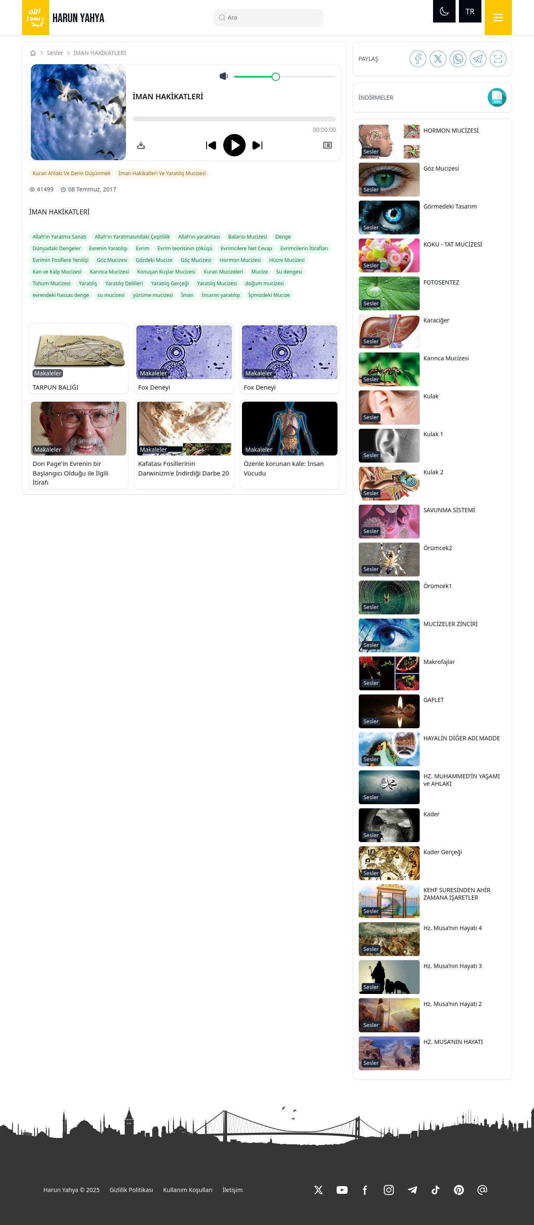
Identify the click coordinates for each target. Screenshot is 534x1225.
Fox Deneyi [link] (154, 387)
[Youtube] (342, 1190)
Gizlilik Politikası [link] (131, 1190)
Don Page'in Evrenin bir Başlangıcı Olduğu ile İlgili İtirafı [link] (70, 472)
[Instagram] (388, 1190)
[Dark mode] (444, 11)
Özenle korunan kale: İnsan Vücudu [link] (284, 468)
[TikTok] (435, 1190)
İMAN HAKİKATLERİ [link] (99, 53)
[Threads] (482, 1190)
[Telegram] (412, 1190)
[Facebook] (365, 1190)
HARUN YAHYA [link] (78, 18)
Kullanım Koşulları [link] (187, 1190)
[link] (141, 145)
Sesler (55, 53)
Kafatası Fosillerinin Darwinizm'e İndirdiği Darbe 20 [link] (183, 468)
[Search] (272, 17)
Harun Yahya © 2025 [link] (71, 1190)
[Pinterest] (459, 1190)
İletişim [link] (232, 1190)
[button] (78, 358)
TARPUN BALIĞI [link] (55, 387)
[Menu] (498, 17)
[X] (318, 1190)
